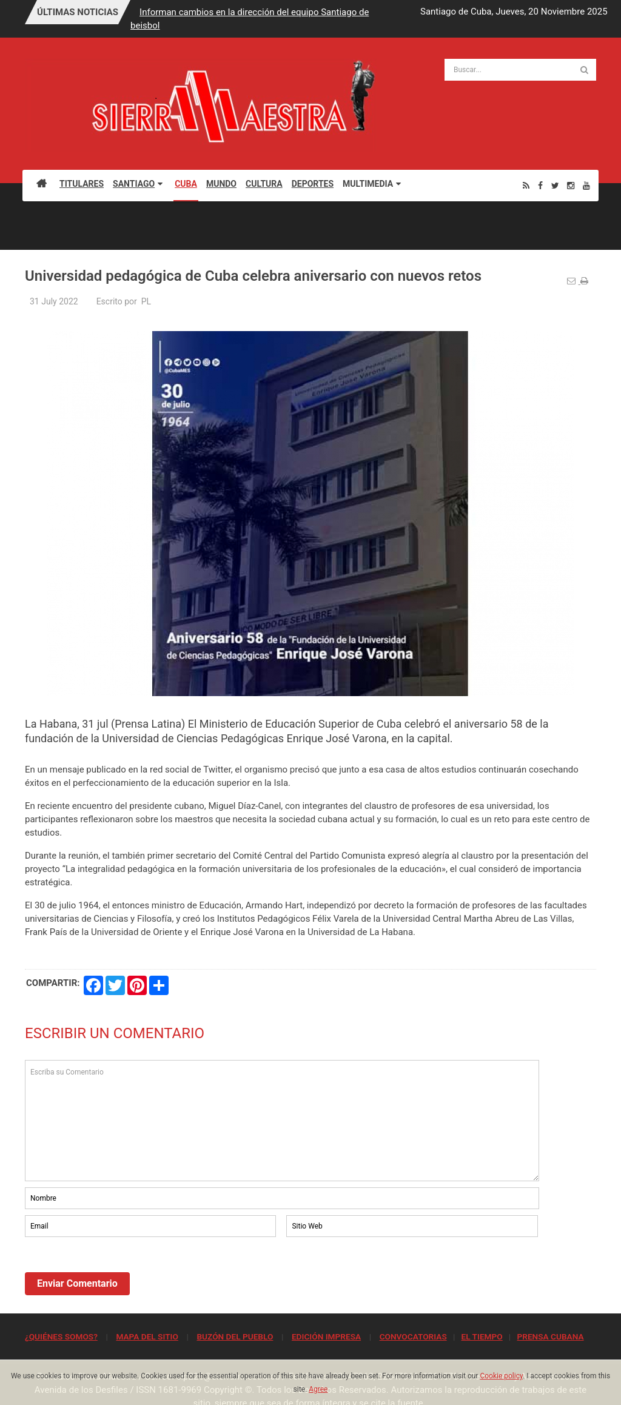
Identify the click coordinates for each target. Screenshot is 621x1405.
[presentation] (117, 1272)
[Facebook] (540, 185)
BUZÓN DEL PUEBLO (234, 1336)
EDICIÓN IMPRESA (326, 1336)
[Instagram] (570, 185)
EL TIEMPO (481, 1336)
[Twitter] (555, 185)
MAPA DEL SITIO (147, 1336)
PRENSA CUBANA (550, 1336)
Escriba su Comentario (282, 1120)
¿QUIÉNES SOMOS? (61, 1336)
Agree (318, 1389)
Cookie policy (501, 1376)
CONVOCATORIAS (413, 1336)
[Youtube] (586, 185)
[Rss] (526, 185)
